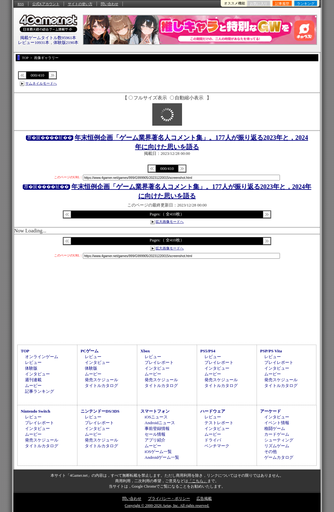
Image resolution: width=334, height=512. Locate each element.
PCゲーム (90, 350)
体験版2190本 (65, 42)
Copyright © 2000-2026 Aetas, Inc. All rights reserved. (167, 505)
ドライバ (212, 440)
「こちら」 (197, 481)
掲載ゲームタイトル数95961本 (48, 37)
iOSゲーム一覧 (158, 451)
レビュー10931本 (33, 42)
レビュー (33, 362)
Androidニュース (160, 422)
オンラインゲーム (41, 356)
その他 (270, 451)
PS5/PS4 (207, 350)
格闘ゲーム (274, 428)
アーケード (270, 411)
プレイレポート (159, 362)
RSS (21, 4)
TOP (25, 350)
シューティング (278, 440)
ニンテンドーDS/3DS (100, 411)
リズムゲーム (276, 445)
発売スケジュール (101, 379)
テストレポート (219, 422)
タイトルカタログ (101, 385)
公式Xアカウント (46, 4)
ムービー (33, 385)
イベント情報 (276, 422)
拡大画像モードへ (169, 221)
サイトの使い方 (80, 4)
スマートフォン (155, 411)
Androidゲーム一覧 (162, 457)
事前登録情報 (157, 428)
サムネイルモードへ (41, 83)
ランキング (305, 3)
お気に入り (258, 3)
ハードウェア (212, 411)
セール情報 (155, 434)
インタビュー (37, 374)
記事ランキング (39, 391)
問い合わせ (109, 4)
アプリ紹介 (155, 440)
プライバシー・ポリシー (169, 498)
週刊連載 (33, 379)
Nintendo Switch (35, 411)
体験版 (31, 368)
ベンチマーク (216, 445)
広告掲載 (204, 498)
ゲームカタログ (278, 457)
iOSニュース (156, 417)
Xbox (145, 350)
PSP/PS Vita (271, 350)
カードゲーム (276, 434)
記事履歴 (282, 3)
